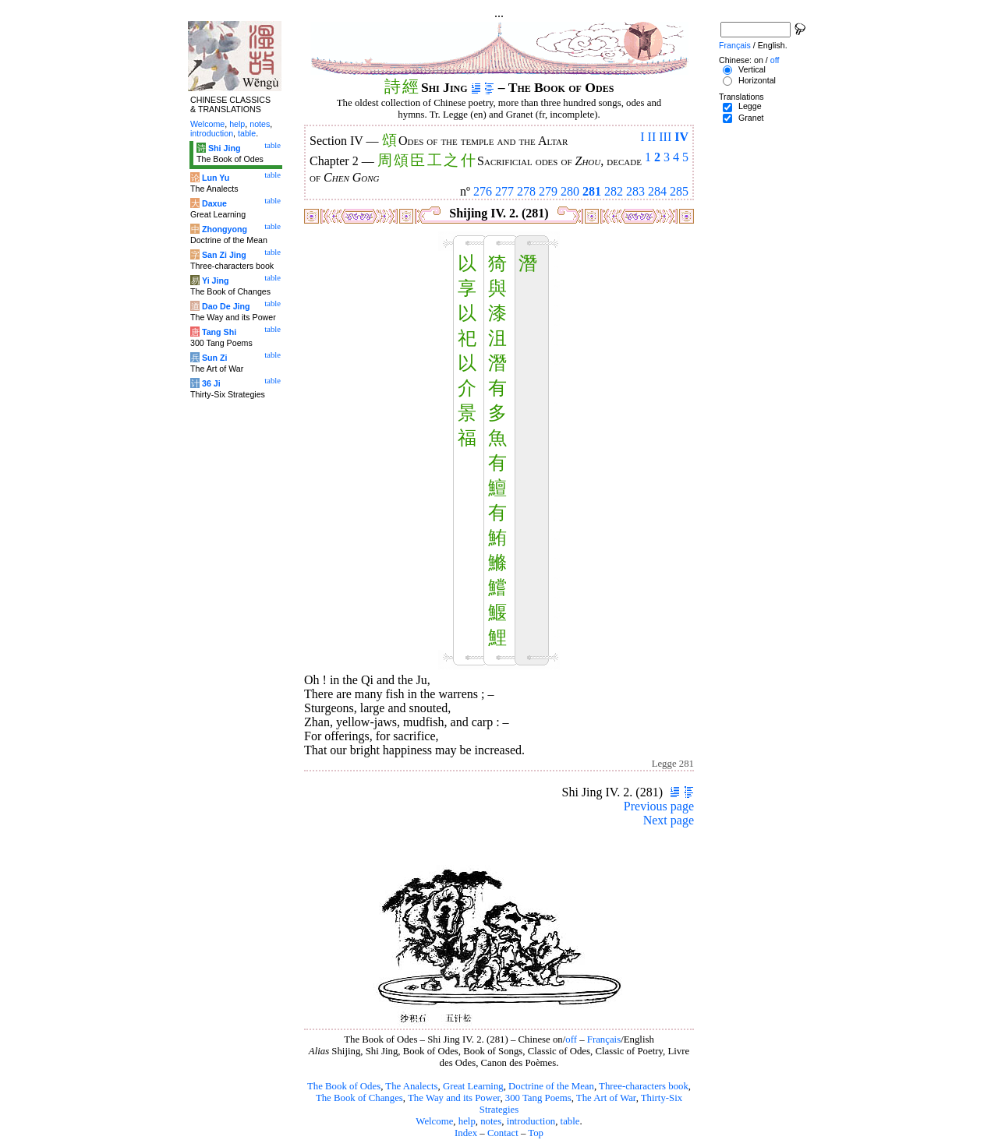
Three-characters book (643, 1086)
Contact (502, 1133)
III (665, 136)
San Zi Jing (224, 254)
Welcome (434, 1121)
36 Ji (211, 383)
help (467, 1121)
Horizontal (757, 80)
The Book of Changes (359, 1097)
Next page (668, 820)
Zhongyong (224, 229)
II (652, 136)
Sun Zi (215, 357)
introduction (531, 1121)
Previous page (659, 806)
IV (681, 136)
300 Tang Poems (538, 1097)
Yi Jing (215, 280)
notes (490, 1121)
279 (548, 191)
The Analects (411, 1086)
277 (504, 191)
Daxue (214, 203)
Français (604, 1039)
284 (657, 191)
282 (613, 191)
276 (482, 191)
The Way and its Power (454, 1097)
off (571, 1039)
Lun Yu (215, 177)
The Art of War (606, 1097)
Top (535, 1133)
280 (570, 191)
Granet (751, 117)
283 (635, 191)
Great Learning (473, 1086)
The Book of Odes (343, 1086)
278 (526, 191)
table (570, 1121)
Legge (750, 106)
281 (591, 191)
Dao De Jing (226, 306)
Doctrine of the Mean (551, 1086)
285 (679, 191)
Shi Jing (224, 148)
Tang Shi (219, 332)
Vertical (752, 69)
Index (466, 1133)
